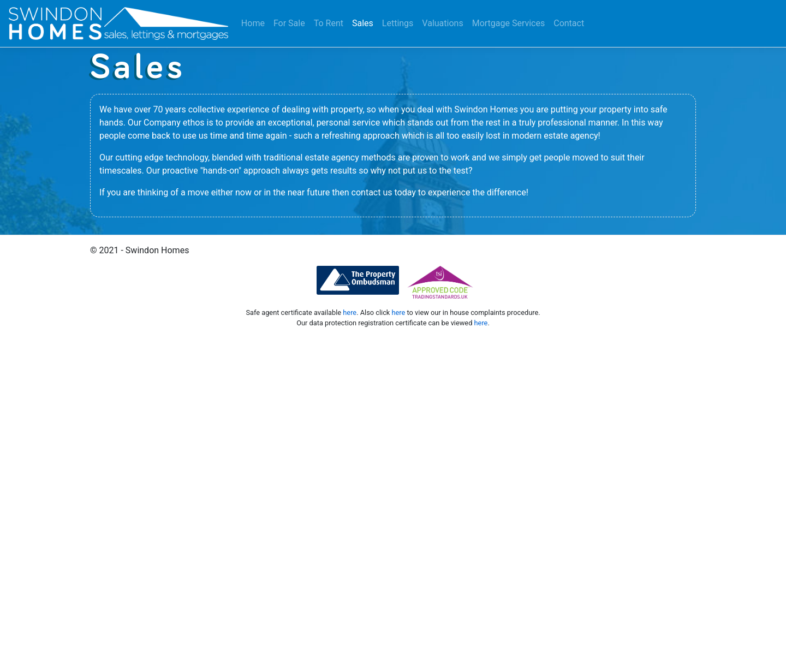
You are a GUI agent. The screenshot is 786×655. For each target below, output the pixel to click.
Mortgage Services (508, 23)
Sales (362, 23)
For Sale (289, 23)
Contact (568, 23)
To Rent (328, 23)
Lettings (398, 23)
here (349, 312)
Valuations (442, 23)
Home (253, 23)
